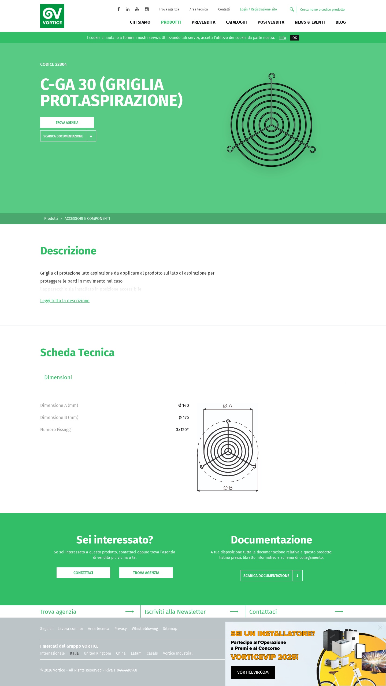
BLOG (341, 22)
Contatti (224, 9)
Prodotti (171, 22)
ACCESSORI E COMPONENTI (87, 218)
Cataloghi (236, 22)
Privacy (120, 628)
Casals (152, 653)
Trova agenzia (169, 9)
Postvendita (271, 22)
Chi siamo (140, 22)
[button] (68, 135)
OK (294, 38)
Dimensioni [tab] (58, 377)
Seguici (46, 628)
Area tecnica (199, 9)
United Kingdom (97, 653)
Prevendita (203, 22)
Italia (74, 653)
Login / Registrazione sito (258, 9)
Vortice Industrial (177, 653)
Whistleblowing (145, 628)
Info (282, 38)
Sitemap (170, 628)
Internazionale (52, 653)
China (121, 653)
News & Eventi (310, 22)
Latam (136, 653)
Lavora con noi (70, 628)
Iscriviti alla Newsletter (191, 611)
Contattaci (83, 573)
